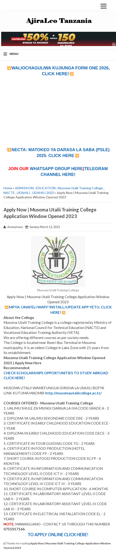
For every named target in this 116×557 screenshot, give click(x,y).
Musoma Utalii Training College (80, 188)
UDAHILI (23, 193)
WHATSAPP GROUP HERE (56, 168)
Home (8, 188)
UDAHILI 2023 (43, 193)
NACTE (9, 193)
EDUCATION (46, 188)
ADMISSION (24, 188)
